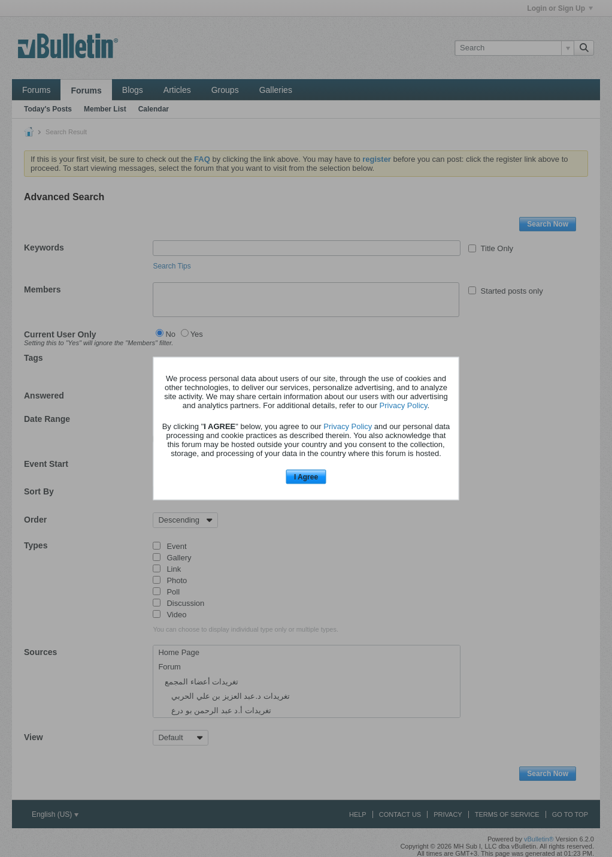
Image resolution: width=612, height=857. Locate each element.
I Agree (306, 476)
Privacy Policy (404, 404)
